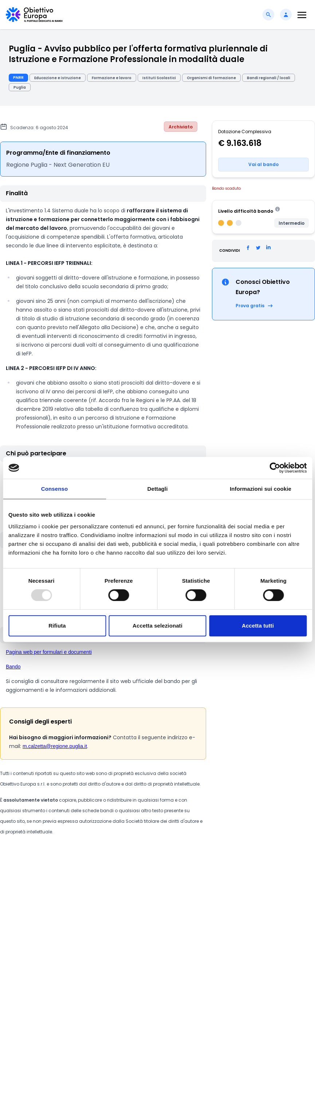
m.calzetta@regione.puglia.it (55, 746)
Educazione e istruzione (57, 78)
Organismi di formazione (211, 78)
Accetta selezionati (157, 625)
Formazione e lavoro (111, 78)
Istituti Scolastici (159, 78)
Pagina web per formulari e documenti (49, 652)
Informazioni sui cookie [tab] (260, 489)
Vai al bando (263, 164)
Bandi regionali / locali (268, 78)
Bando (13, 667)
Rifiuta (57, 625)
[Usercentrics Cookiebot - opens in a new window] (275, 467)
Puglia (19, 87)
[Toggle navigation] (302, 14)
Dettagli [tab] (157, 489)
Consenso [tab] (54, 489)
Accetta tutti (258, 625)
